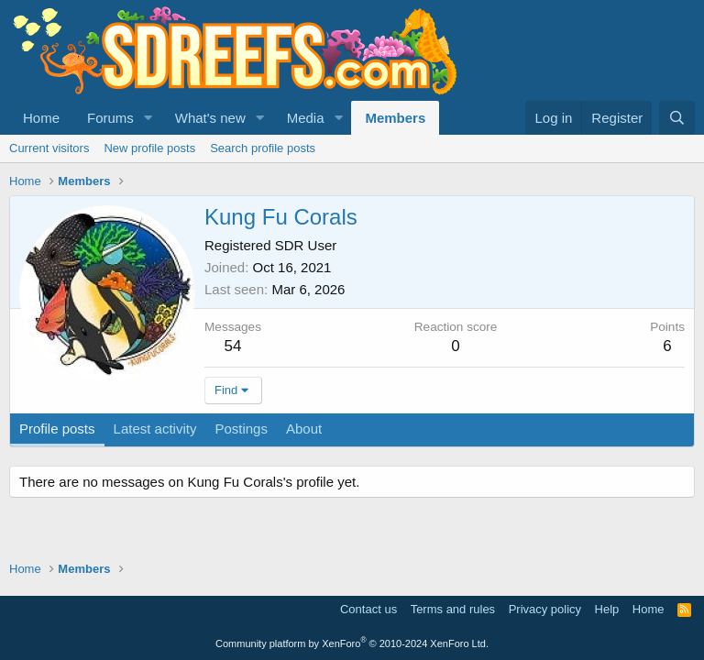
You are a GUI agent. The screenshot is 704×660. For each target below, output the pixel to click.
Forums (110, 118)
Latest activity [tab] (155, 428)
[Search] (677, 118)
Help (607, 609)
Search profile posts (262, 148)
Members (395, 118)
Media (305, 118)
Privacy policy (545, 609)
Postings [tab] (241, 428)
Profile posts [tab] (57, 428)
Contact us (368, 609)
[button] (148, 118)
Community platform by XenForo (352, 643)
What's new (210, 118)
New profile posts (149, 148)
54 (233, 346)
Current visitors (49, 148)
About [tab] (304, 428)
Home (41, 118)
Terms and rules (453, 609)
